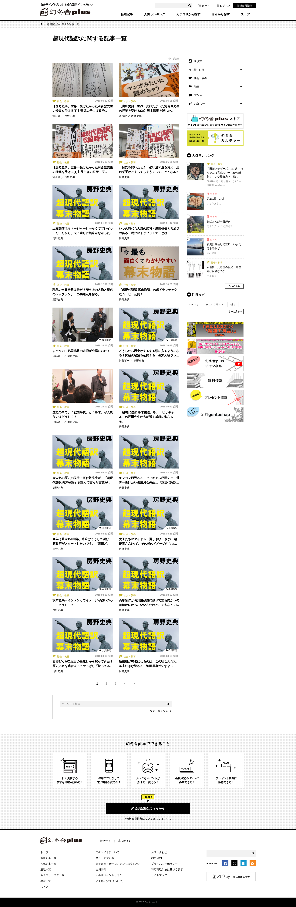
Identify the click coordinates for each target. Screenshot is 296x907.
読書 (196, 86)
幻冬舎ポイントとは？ (109, 875)
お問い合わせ (159, 852)
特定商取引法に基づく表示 (167, 869)
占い (233, 304)
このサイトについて (107, 852)
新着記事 (127, 14)
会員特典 (101, 869)
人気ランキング (154, 14)
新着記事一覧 (48, 857)
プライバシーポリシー (164, 863)
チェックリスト (214, 304)
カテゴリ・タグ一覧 (52, 875)
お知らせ (199, 103)
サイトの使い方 (105, 857)
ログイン (223, 5)
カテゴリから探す (188, 14)
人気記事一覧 (48, 863)
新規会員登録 (244, 5)
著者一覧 (45, 880)
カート (203, 5)
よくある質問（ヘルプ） (110, 880)
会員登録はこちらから (148, 808)
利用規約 (156, 857)
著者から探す (221, 14)
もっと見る (234, 286)
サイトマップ (159, 875)
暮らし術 (198, 69)
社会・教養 (200, 78)
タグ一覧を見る (159, 710)
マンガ (198, 95)
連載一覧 (45, 869)
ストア (245, 14)
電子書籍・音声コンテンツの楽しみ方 (118, 863)
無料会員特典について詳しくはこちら (148, 818)
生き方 (198, 61)
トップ (44, 852)
